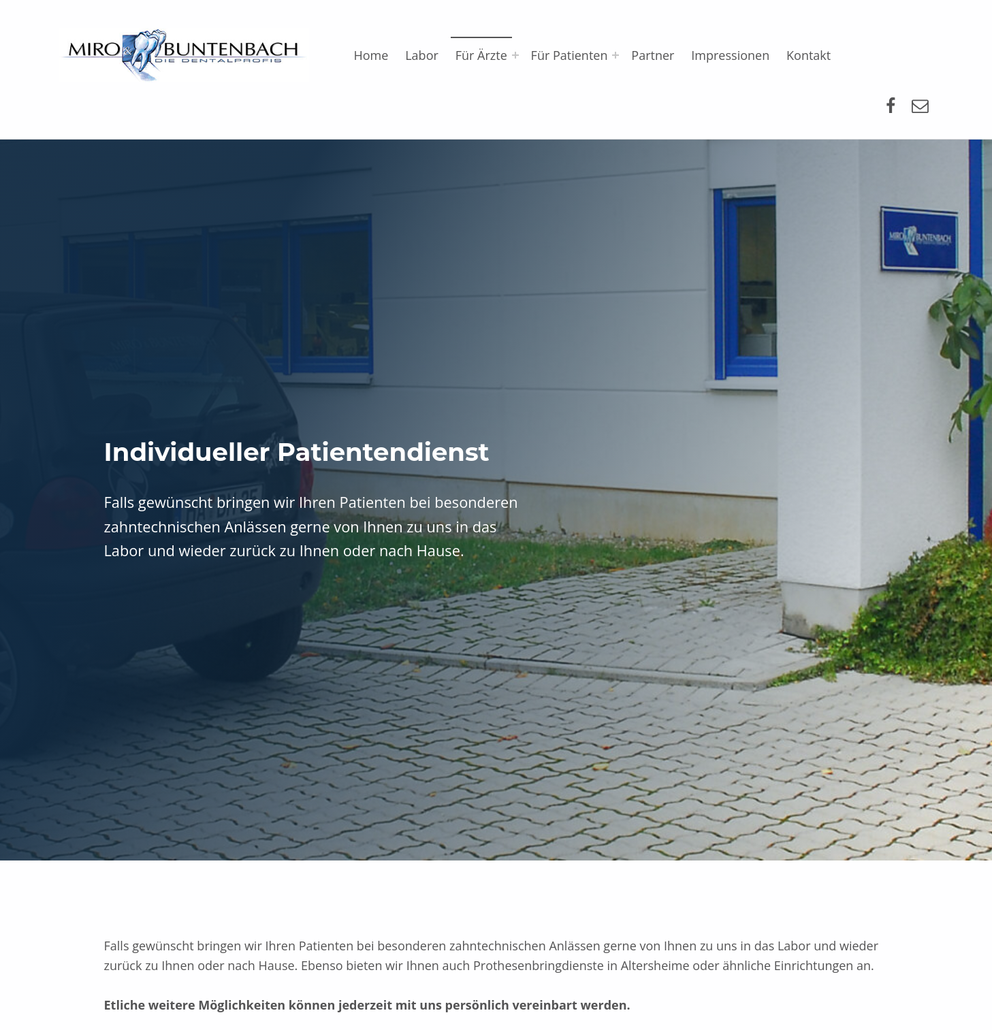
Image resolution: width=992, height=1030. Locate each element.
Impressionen (730, 55)
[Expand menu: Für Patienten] (615, 55)
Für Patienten (569, 55)
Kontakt (808, 55)
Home (370, 55)
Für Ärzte (481, 55)
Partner (652, 55)
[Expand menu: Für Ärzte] (515, 55)
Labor (421, 55)
